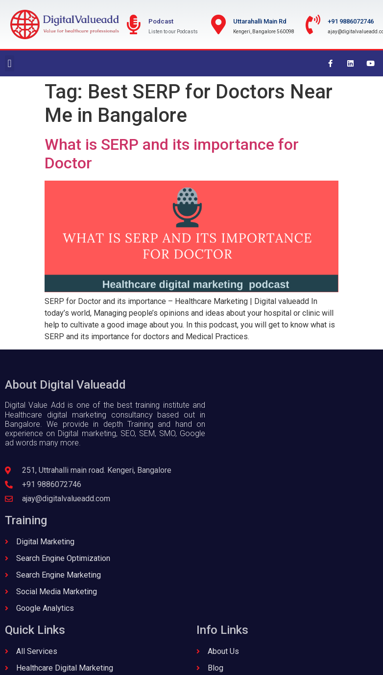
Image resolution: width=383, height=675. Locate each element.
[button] (9, 63)
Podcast (160, 21)
